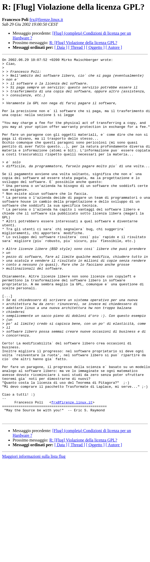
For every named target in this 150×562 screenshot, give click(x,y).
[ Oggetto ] (95, 47)
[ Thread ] (76, 47)
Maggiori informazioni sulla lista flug (34, 529)
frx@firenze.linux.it (46, 19)
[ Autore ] (114, 47)
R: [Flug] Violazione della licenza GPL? (83, 42)
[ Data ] (60, 47)
